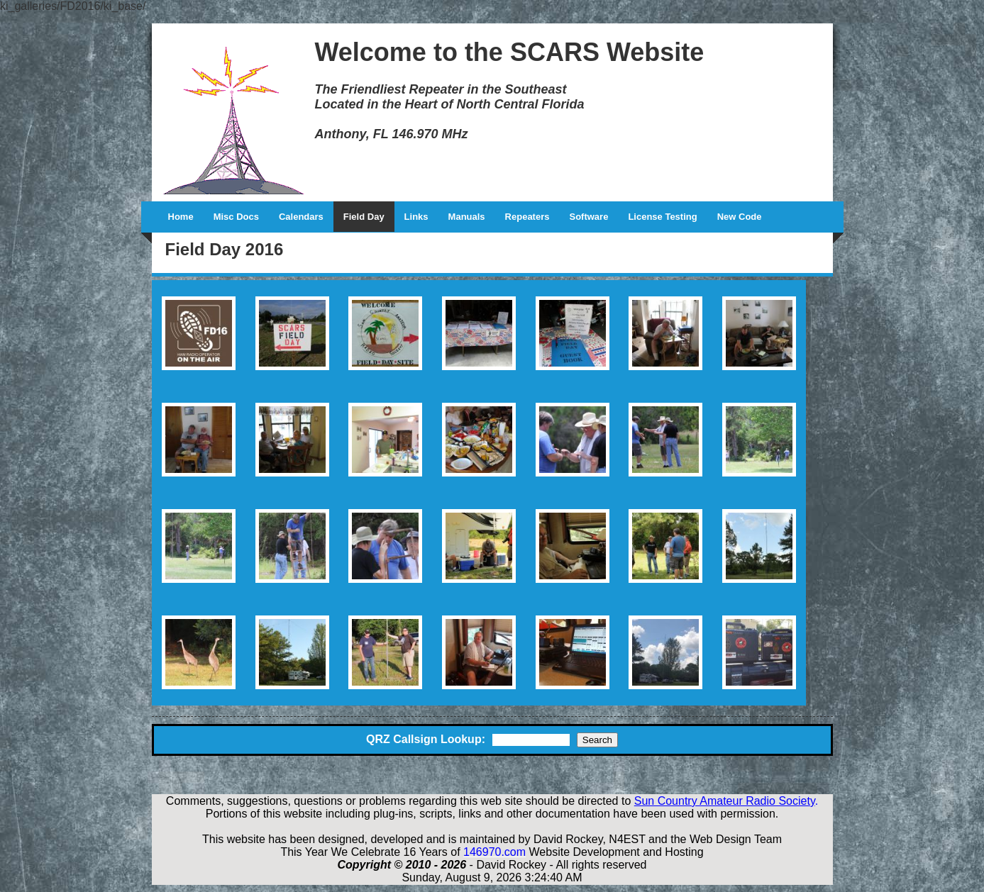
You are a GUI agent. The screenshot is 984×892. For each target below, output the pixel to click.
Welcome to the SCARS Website (509, 52)
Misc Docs (236, 216)
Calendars (301, 216)
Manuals (466, 216)
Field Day (364, 216)
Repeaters (527, 216)
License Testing (662, 216)
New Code (739, 216)
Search (597, 740)
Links (416, 216)
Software (588, 216)
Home (181, 216)
